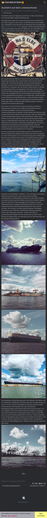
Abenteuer (8, 13)
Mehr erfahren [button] (12, 516)
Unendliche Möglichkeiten (10, 486)
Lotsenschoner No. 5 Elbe (13, 27)
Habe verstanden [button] (41, 514)
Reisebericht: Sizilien (38, 486)
